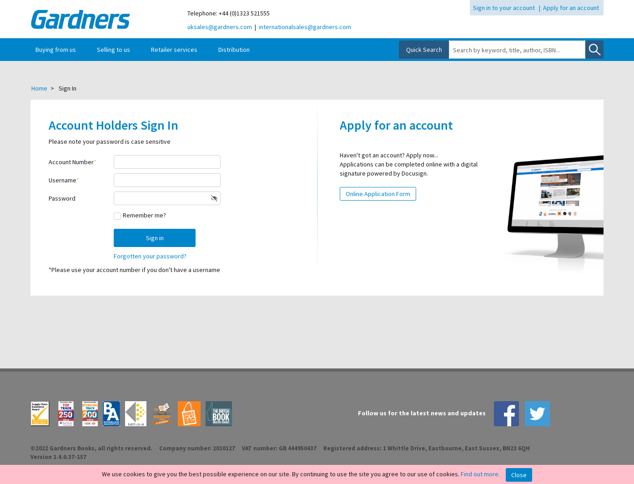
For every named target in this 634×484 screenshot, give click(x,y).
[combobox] (517, 50)
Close (519, 475)
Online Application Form (378, 194)
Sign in (155, 238)
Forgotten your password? (150, 256)
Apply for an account (571, 8)
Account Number (71, 162)
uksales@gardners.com (219, 27)
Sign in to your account (504, 8)
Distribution (234, 49)
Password (62, 198)
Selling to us (113, 49)
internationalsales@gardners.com (305, 27)
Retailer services (174, 49)
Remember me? (144, 215)
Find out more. (480, 474)
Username (62, 180)
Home (39, 88)
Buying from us (55, 49)
